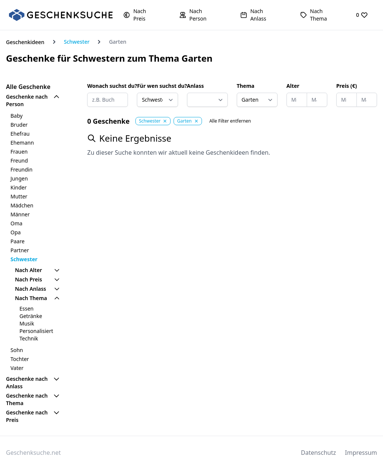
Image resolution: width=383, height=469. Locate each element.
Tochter (19, 358)
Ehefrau (20, 133)
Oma (16, 223)
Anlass (195, 85)
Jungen (19, 178)
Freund (19, 160)
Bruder (19, 124)
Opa (15, 232)
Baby (16, 115)
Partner (19, 250)
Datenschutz (318, 452)
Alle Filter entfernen (230, 121)
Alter (293, 85)
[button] (140, 14)
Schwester (77, 41)
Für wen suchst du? (157, 85)
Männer (20, 214)
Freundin (21, 169)
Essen (26, 308)
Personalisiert (36, 330)
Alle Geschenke (28, 87)
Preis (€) (346, 85)
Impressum (361, 452)
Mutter (18, 196)
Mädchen (21, 205)
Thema (246, 85)
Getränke (30, 316)
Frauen (19, 151)
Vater (17, 367)
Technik (28, 338)
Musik (26, 323)
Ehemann (22, 142)
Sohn (16, 350)
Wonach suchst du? (107, 85)
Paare (17, 241)
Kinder (18, 187)
